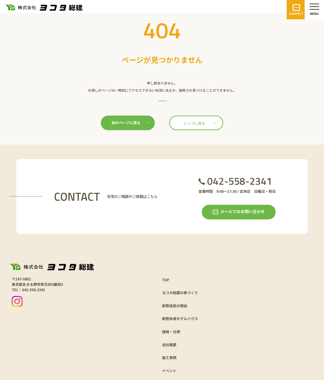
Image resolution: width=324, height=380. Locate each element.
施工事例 (169, 357)
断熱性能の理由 (174, 305)
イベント (169, 370)
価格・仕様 (171, 331)
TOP (165, 279)
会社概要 (169, 344)
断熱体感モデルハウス (180, 318)
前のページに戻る (126, 122)
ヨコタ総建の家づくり (180, 292)
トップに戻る (194, 123)
